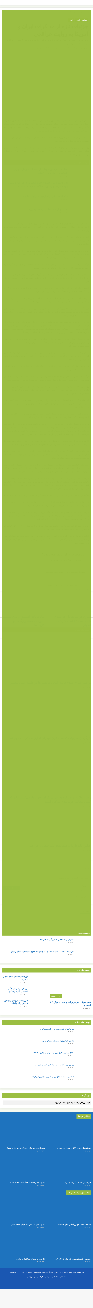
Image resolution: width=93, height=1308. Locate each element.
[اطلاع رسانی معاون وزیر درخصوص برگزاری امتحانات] (83, 1056)
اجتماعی (63, 1295)
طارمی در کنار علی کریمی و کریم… (70, 1187)
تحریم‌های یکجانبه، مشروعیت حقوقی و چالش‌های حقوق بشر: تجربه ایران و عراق (42, 952)
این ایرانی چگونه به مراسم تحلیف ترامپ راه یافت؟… (53, 1065)
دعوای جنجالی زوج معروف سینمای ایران (58, 1041)
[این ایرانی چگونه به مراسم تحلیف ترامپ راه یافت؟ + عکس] (83, 1068)
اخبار (71, 20)
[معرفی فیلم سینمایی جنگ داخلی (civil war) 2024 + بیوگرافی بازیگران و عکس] (23, 1172)
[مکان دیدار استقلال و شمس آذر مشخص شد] (83, 943)
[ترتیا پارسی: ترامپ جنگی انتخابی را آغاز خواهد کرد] (37, 992)
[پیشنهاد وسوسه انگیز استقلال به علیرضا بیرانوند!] (23, 1133)
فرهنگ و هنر (38, 1295)
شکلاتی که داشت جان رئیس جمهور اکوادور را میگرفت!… (51, 1077)
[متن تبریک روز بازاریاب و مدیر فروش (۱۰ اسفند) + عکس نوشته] (69, 987)
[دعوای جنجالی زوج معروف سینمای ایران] (83, 1044)
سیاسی (47, 1295)
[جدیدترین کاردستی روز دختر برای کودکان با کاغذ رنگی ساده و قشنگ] (69, 1258)
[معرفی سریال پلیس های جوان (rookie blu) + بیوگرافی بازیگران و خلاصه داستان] (23, 1219)
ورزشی (29, 1295)
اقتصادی (55, 1295)
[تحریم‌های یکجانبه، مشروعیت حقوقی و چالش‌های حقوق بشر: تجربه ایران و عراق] (83, 955)
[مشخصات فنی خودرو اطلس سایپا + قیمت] (69, 1219)
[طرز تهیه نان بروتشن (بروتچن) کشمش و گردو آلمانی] (37, 1004)
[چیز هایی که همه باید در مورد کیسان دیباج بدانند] (83, 1033)
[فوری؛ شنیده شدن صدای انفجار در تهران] (37, 980)
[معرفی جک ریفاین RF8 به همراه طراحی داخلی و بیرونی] (69, 1133)
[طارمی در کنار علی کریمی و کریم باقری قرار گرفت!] (69, 1172)
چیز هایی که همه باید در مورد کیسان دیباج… (57, 1029)
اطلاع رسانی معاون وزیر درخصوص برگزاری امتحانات (53, 1053)
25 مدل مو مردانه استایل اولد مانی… (24, 1273)
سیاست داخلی (81, 20)
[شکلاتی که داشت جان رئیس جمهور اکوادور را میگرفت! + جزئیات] (83, 1080)
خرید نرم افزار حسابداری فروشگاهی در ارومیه (71, 1103)
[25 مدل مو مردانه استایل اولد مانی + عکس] (23, 1258)
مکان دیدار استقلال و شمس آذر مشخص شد (57, 940)
